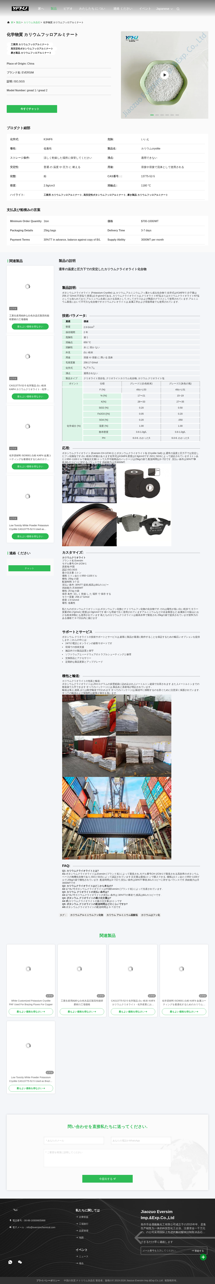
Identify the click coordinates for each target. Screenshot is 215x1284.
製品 (54, 8)
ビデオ (68, 8)
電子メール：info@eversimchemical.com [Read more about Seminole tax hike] (32, 1227)
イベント (145, 8)
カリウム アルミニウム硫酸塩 (122, 915)
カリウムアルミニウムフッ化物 (86, 915)
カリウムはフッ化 (150, 915)
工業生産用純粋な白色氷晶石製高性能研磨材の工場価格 (82, 1002)
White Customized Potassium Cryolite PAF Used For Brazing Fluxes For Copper (31, 1002)
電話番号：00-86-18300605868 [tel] (27, 1220)
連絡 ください (122, 8)
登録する (197, 1250)
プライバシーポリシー (48, 1280)
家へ (41, 8)
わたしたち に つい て (92, 10)
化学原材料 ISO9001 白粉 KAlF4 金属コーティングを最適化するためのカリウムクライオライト (30, 459)
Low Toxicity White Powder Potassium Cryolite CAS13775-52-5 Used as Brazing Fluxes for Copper (29, 529)
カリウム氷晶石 (32, 22)
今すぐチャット (31, 108)
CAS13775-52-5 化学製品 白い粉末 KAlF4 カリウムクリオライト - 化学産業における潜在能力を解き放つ (29, 389)
